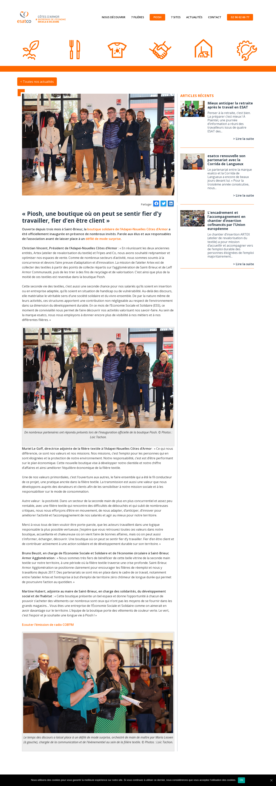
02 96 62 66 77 (240, 17)
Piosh (157, 17)
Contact (214, 17)
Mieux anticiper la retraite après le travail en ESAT (230, 105)
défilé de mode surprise (103, 239)
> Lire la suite (243, 139)
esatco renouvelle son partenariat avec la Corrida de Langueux (226, 159)
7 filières (137, 17)
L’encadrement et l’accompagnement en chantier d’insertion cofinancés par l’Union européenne (226, 220)
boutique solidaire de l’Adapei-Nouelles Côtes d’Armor (127, 229)
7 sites (175, 17)
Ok (241, 780)
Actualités (194, 17)
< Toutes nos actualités (37, 82)
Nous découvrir (113, 17)
